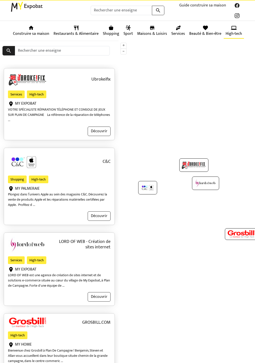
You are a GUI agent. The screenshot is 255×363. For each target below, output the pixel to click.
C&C (107, 161)
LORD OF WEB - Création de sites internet (85, 244)
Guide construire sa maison (202, 5)
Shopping (17, 179)
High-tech (36, 94)
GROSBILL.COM (96, 322)
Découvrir (99, 131)
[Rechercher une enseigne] (121, 10)
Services (16, 94)
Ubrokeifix (101, 79)
